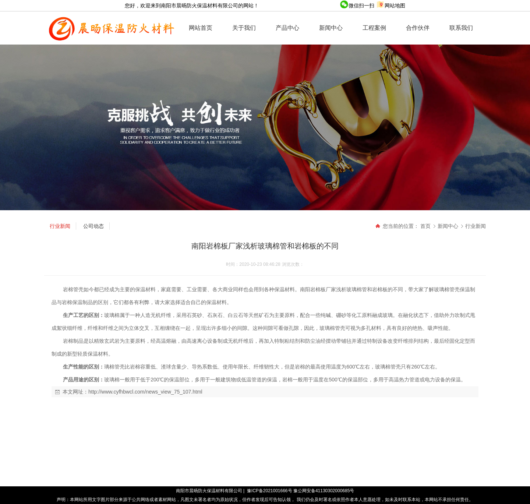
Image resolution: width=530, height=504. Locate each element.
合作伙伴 (418, 28)
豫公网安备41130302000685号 (323, 490)
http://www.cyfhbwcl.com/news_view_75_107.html (145, 392)
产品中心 (287, 28)
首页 (425, 226)
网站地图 (390, 5)
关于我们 (244, 28)
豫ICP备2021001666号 (269, 490)
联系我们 (461, 28)
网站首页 (200, 28)
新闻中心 (331, 28)
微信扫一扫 (358, 5)
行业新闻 (475, 226)
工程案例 (374, 28)
